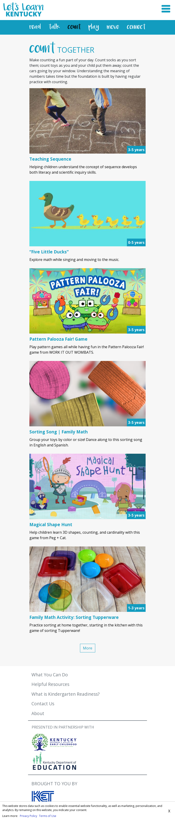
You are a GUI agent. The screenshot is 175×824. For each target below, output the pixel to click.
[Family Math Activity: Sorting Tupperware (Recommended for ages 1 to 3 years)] (87, 617)
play (93, 27)
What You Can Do (49, 675)
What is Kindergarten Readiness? (65, 694)
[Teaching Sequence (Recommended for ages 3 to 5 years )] (87, 159)
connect (136, 27)
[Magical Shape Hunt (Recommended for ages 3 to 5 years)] (87, 524)
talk (54, 27)
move (113, 27)
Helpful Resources (50, 684)
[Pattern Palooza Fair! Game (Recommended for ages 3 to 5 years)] (87, 339)
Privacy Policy (28, 816)
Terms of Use (47, 816)
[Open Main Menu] (166, 10)
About (37, 713)
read (35, 27)
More (87, 648)
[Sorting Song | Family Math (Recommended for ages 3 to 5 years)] (87, 432)
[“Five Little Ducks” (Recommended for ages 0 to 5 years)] (87, 252)
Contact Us (42, 703)
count (74, 27)
